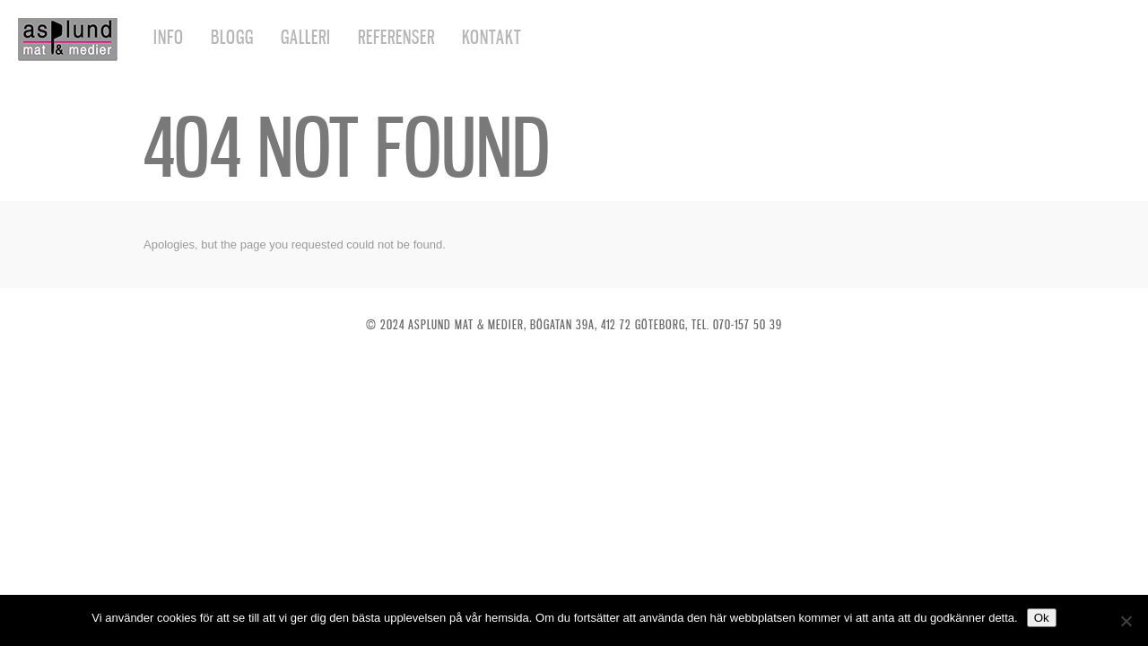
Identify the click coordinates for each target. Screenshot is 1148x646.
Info (168, 37)
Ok (1041, 617)
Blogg (232, 37)
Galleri (306, 37)
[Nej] (1126, 621)
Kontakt (492, 37)
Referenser (396, 37)
